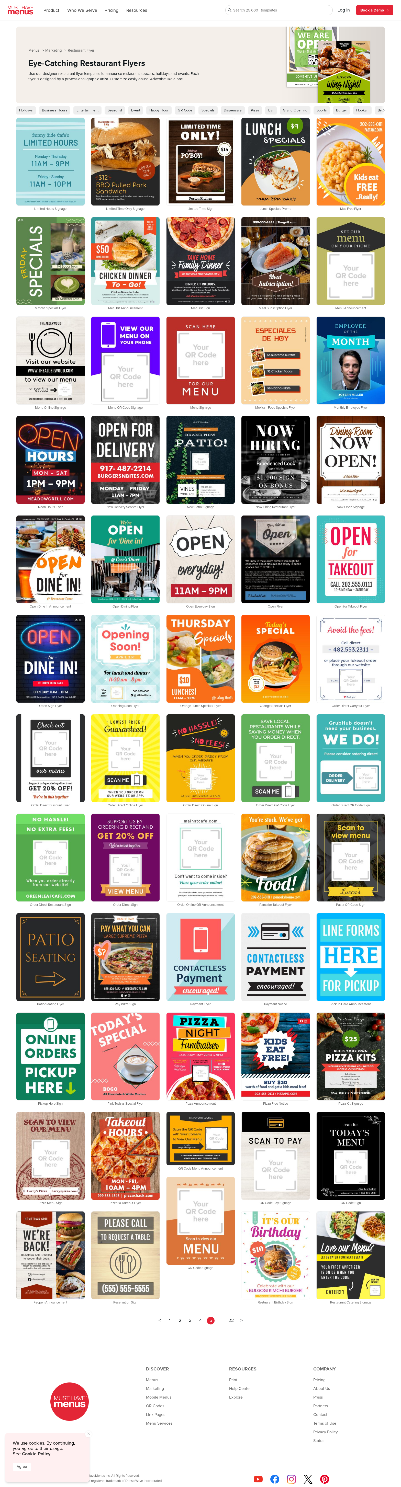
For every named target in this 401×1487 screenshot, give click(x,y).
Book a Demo (374, 10)
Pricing (111, 10)
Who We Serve (82, 10)
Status (318, 1441)
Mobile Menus (158, 1397)
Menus (34, 50)
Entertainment (87, 110)
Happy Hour (159, 110)
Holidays (26, 110)
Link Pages (155, 1415)
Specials (208, 110)
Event (135, 110)
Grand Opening (295, 110)
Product (51, 10)
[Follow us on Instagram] (291, 1479)
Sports (322, 110)
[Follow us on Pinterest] (324, 1479)
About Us (321, 1389)
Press (318, 1397)
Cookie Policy (36, 1454)
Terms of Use (324, 1423)
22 (231, 1320)
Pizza (255, 110)
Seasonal (115, 110)
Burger (341, 110)
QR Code (185, 110)
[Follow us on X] (308, 1479)
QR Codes (155, 1406)
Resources (136, 10)
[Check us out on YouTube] (258, 1479)
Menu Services (159, 1423)
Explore (236, 1397)
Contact (320, 1415)
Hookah (362, 110)
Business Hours (54, 110)
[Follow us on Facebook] (274, 1479)
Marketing (54, 50)
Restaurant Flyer (81, 50)
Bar (271, 110)
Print (233, 1380)
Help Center (240, 1389)
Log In (344, 10)
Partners (320, 1406)
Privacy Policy (325, 1432)
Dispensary (233, 110)
